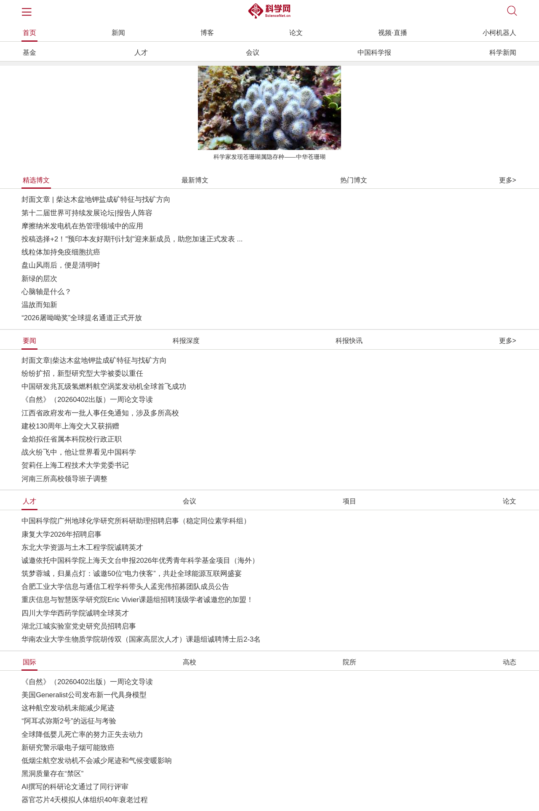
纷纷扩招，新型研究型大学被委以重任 (82, 373)
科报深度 (186, 340)
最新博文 (194, 180)
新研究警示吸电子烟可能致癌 (68, 748)
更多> (507, 180)
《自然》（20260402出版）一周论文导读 (87, 400)
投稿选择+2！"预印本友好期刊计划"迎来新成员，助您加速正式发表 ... (132, 239)
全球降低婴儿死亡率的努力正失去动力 (82, 735)
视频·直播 (392, 32)
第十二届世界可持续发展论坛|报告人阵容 (86, 213)
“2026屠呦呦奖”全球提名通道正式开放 (81, 318)
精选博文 (36, 180)
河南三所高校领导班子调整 (64, 479)
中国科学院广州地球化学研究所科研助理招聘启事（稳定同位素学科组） (136, 521)
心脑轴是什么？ (46, 292)
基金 (29, 52)
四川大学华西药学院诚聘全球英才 (75, 613)
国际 (29, 662)
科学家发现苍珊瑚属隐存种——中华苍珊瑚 (269, 157)
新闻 (118, 32)
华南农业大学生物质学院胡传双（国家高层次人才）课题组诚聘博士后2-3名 (141, 639)
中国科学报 (374, 52)
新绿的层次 (39, 279)
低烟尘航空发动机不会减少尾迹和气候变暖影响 (96, 761)
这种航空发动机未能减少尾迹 (68, 708)
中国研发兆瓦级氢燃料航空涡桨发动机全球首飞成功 (103, 387)
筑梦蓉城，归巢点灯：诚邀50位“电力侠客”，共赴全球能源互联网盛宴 (131, 574)
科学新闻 (502, 52)
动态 (509, 662)
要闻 (29, 340)
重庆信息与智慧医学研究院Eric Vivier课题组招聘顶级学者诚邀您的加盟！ (137, 600)
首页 (29, 32)
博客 (207, 32)
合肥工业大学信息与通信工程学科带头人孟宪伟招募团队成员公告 (125, 587)
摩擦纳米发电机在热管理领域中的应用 (82, 226)
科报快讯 (349, 340)
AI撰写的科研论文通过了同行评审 (74, 787)
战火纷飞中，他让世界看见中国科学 (78, 452)
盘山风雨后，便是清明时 (60, 265)
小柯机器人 (499, 32)
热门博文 (353, 180)
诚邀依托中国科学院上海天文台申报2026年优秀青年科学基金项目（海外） (140, 561)
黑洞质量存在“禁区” (52, 774)
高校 (189, 662)
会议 (252, 52)
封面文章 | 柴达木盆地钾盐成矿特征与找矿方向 (96, 199)
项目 (349, 501)
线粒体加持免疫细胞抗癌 (60, 252)
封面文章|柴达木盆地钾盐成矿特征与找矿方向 (93, 360)
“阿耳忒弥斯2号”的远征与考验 (68, 721)
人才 (141, 52)
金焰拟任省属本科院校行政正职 (71, 439)
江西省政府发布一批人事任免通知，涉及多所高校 (100, 413)
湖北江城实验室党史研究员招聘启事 (78, 626)
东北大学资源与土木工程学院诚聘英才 (82, 547)
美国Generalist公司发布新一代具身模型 (84, 695)
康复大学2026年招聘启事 (61, 534)
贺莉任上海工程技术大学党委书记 (75, 465)
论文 (296, 32)
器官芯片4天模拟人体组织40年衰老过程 (84, 800)
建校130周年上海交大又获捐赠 (70, 426)
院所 (349, 662)
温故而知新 (39, 305)
